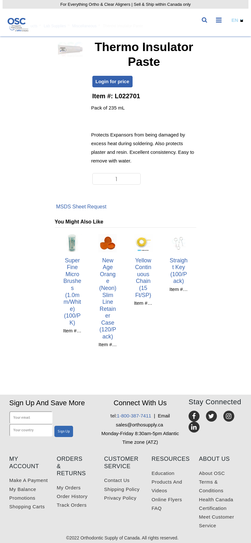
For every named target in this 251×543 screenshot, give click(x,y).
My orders (69, 487)
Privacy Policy (120, 498)
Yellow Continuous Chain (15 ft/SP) (143, 277)
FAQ (157, 508)
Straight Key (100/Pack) (178, 271)
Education (163, 473)
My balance (22, 489)
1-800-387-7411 (130, 415)
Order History (72, 496)
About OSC (212, 473)
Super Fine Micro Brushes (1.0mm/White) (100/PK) (72, 291)
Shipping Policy (122, 489)
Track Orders (72, 505)
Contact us (117, 480)
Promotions (22, 498)
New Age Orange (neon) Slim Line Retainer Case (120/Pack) (107, 298)
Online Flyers (167, 499)
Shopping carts (27, 506)
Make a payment (28, 480)
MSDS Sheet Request (81, 206)
